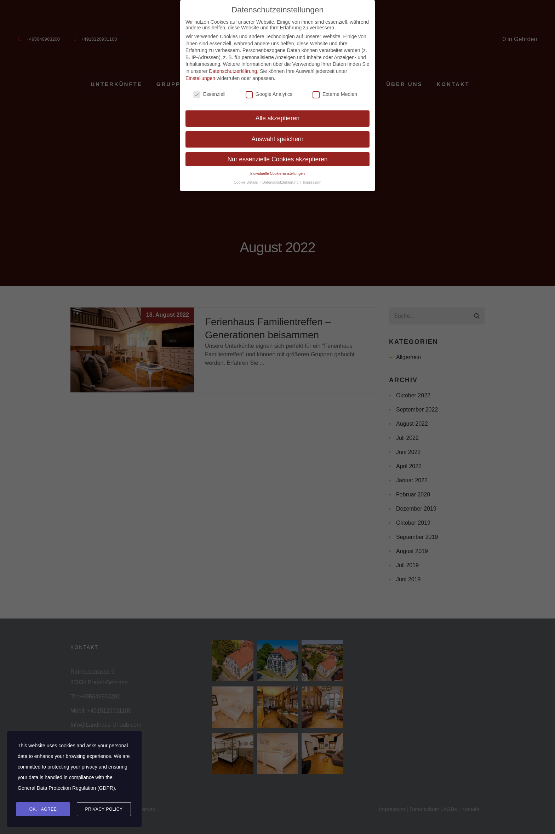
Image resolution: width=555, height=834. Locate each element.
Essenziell (209, 91)
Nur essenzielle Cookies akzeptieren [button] (277, 156)
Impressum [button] (312, 179)
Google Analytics (269, 91)
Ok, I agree (43, 809)
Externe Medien (335, 91)
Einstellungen (200, 75)
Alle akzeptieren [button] (278, 115)
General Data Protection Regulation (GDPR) (66, 788)
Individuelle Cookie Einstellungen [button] (277, 170)
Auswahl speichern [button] (278, 135)
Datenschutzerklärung (233, 68)
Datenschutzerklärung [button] (280, 179)
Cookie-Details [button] (246, 179)
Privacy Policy (104, 809)
